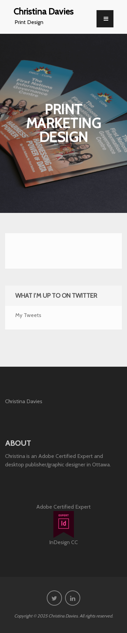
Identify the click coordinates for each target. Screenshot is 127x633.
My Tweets (28, 315)
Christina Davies (43, 11)
